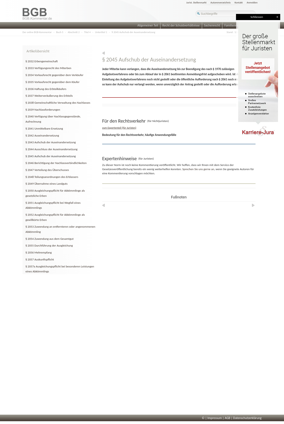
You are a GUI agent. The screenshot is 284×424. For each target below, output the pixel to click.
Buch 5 (59, 32)
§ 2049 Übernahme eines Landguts (46, 183)
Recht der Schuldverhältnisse (181, 25)
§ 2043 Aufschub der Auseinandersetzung (50, 142)
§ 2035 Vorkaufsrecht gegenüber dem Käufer (52, 82)
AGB (227, 418)
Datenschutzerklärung (247, 418)
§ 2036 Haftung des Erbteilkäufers (45, 89)
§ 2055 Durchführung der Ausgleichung (49, 245)
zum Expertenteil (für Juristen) (119, 128)
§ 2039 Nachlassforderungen (42, 109)
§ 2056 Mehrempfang (38, 252)
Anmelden (252, 2)
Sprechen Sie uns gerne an (198, 169)
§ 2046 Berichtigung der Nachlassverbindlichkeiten (56, 163)
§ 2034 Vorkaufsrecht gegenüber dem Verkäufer (54, 75)
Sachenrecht (212, 25)
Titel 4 (87, 32)
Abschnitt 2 (73, 32)
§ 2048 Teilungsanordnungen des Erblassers (51, 177)
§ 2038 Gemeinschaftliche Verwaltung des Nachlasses (57, 102)
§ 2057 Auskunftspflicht (39, 259)
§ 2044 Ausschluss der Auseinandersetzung (51, 149)
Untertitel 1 (101, 32)
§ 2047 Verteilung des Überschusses (47, 170)
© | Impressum (212, 418)
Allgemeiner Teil (147, 25)
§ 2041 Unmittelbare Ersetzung (44, 128)
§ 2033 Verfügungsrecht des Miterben (48, 68)
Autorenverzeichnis (221, 2)
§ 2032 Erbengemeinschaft (41, 61)
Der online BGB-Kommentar (37, 32)
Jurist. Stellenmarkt (196, 2)
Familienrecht (233, 25)
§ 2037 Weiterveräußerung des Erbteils (49, 95)
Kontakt (239, 2)
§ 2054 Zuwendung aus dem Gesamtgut (49, 239)
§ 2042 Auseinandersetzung (42, 135)
